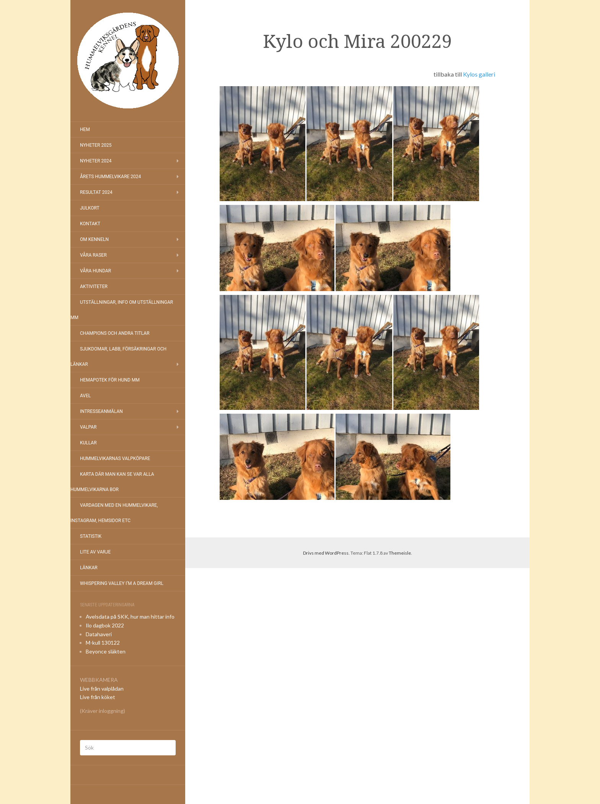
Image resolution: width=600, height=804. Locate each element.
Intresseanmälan (101, 411)
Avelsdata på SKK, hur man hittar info (130, 616)
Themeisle (400, 553)
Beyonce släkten (106, 651)
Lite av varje (95, 552)
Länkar (89, 567)
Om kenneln (94, 239)
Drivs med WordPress (326, 553)
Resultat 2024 (96, 192)
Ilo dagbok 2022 (105, 625)
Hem (85, 129)
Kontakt (90, 223)
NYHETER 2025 (95, 145)
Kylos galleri (479, 74)
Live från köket (97, 697)
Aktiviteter (94, 286)
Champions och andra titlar (115, 333)
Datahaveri (99, 634)
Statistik (90, 536)
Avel (85, 395)
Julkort (89, 208)
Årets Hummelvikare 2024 (110, 176)
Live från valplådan (102, 688)
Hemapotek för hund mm (110, 380)
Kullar (88, 442)
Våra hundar (95, 270)
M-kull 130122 (103, 642)
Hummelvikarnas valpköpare (115, 458)
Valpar (88, 427)
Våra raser (93, 255)
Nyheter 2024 (95, 161)
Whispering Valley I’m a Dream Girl (121, 583)
